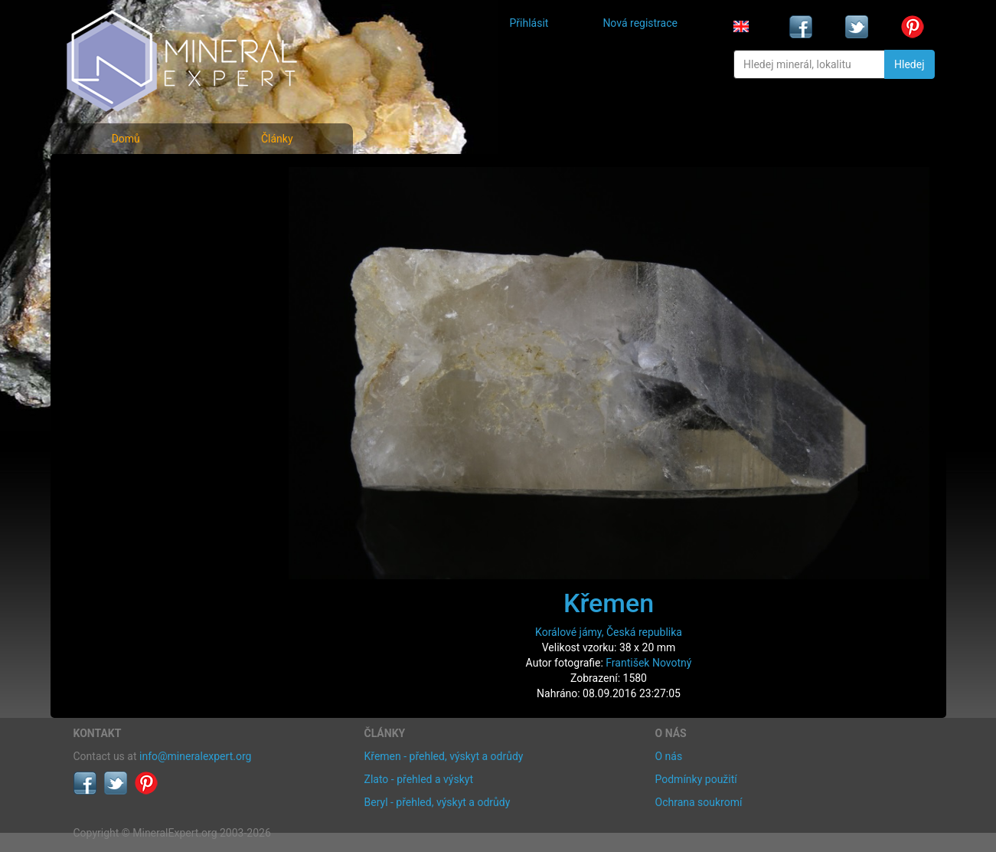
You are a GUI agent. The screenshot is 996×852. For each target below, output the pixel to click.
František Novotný (648, 663)
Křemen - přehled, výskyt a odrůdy (444, 756)
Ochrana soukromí (699, 802)
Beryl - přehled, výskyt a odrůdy (437, 802)
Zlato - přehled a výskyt (418, 779)
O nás (669, 756)
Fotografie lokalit (126, 244)
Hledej (909, 64)
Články (277, 139)
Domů (126, 139)
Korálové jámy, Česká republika (608, 632)
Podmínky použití (696, 779)
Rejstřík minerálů (126, 210)
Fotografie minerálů (134, 177)
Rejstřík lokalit (118, 278)
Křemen (608, 603)
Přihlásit (529, 23)
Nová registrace (640, 23)
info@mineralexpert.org (195, 756)
